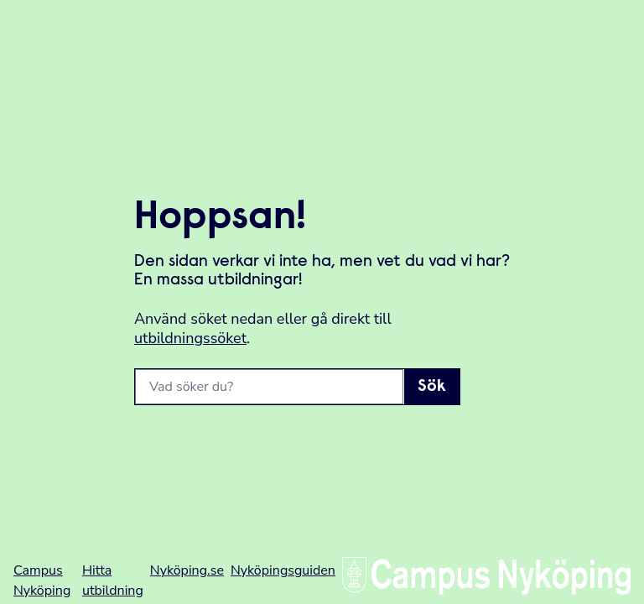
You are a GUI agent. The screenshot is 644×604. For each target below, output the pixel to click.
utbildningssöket (190, 338)
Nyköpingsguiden (283, 570)
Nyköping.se (187, 570)
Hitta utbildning (112, 580)
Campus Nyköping (41, 580)
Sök (432, 386)
